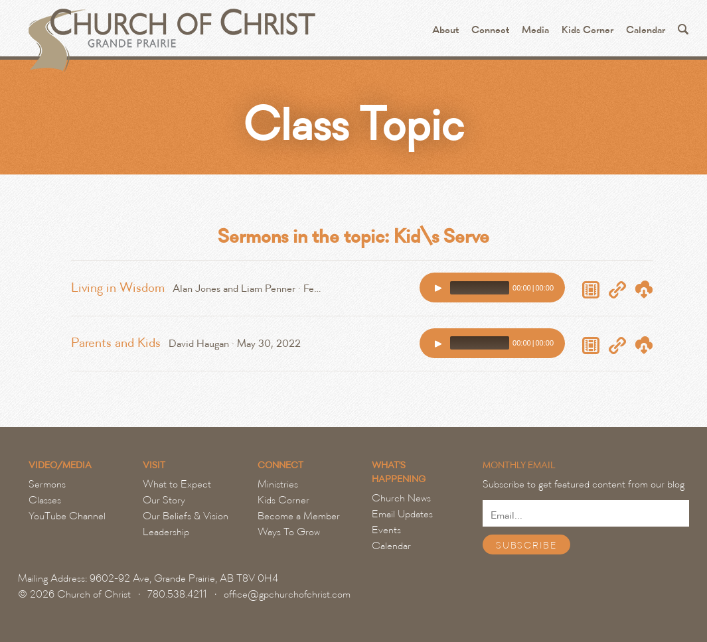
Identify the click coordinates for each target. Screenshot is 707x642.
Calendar (645, 30)
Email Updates (402, 514)
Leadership (166, 532)
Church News (401, 498)
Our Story (164, 500)
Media (535, 30)
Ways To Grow (289, 532)
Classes (45, 500)
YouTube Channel (67, 516)
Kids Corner (587, 30)
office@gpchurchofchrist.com (287, 594)
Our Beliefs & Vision (185, 516)
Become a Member (299, 516)
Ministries (278, 484)
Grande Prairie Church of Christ (170, 33)
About (445, 30)
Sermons (47, 484)
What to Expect (177, 484)
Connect (490, 30)
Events (386, 530)
